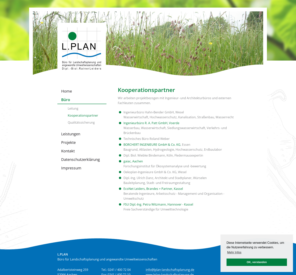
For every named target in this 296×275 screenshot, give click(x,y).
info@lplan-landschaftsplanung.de (170, 270)
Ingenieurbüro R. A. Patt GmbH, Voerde (151, 123)
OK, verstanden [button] (257, 262)
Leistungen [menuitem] (70, 133)
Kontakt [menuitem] (68, 150)
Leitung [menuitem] (73, 108)
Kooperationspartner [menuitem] (83, 115)
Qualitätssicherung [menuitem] (81, 122)
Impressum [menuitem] (71, 168)
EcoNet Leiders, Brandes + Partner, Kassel (153, 189)
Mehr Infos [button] (234, 252)
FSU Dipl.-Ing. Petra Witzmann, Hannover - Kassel (158, 204)
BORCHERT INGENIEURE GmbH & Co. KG (151, 145)
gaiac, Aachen (133, 161)
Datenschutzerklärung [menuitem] (80, 159)
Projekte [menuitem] (68, 142)
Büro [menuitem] (65, 99)
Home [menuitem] (66, 91)
